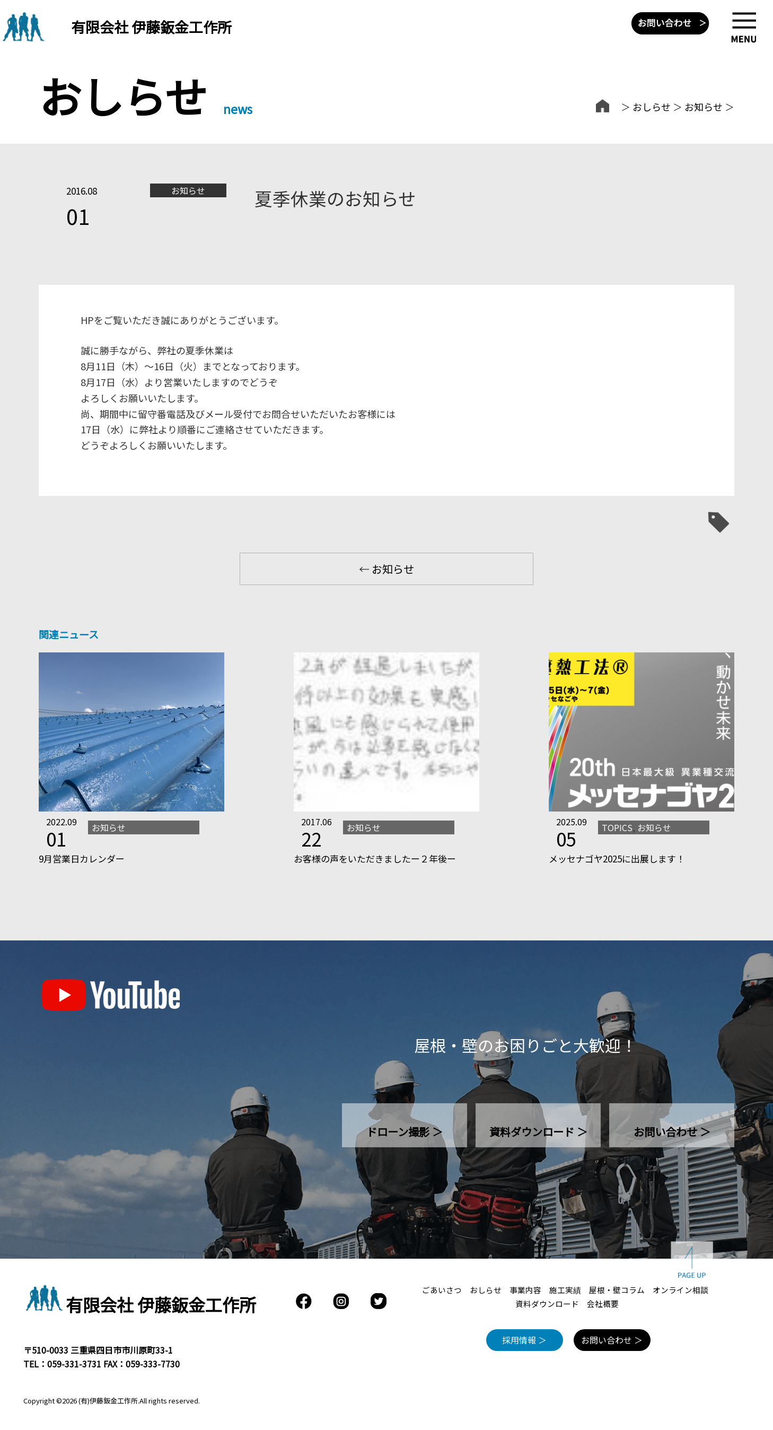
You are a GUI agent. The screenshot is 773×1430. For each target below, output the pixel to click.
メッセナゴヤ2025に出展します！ (617, 858)
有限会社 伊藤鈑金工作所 (151, 26)
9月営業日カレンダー (82, 858)
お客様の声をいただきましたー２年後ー (375, 858)
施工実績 (565, 1289)
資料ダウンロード (547, 1303)
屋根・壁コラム (617, 1289)
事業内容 (525, 1289)
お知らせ (703, 107)
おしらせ (652, 107)
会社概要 (603, 1303)
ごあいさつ (442, 1289)
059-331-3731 (74, 1363)
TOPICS (617, 827)
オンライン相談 (680, 1289)
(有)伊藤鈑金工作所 (108, 1401)
